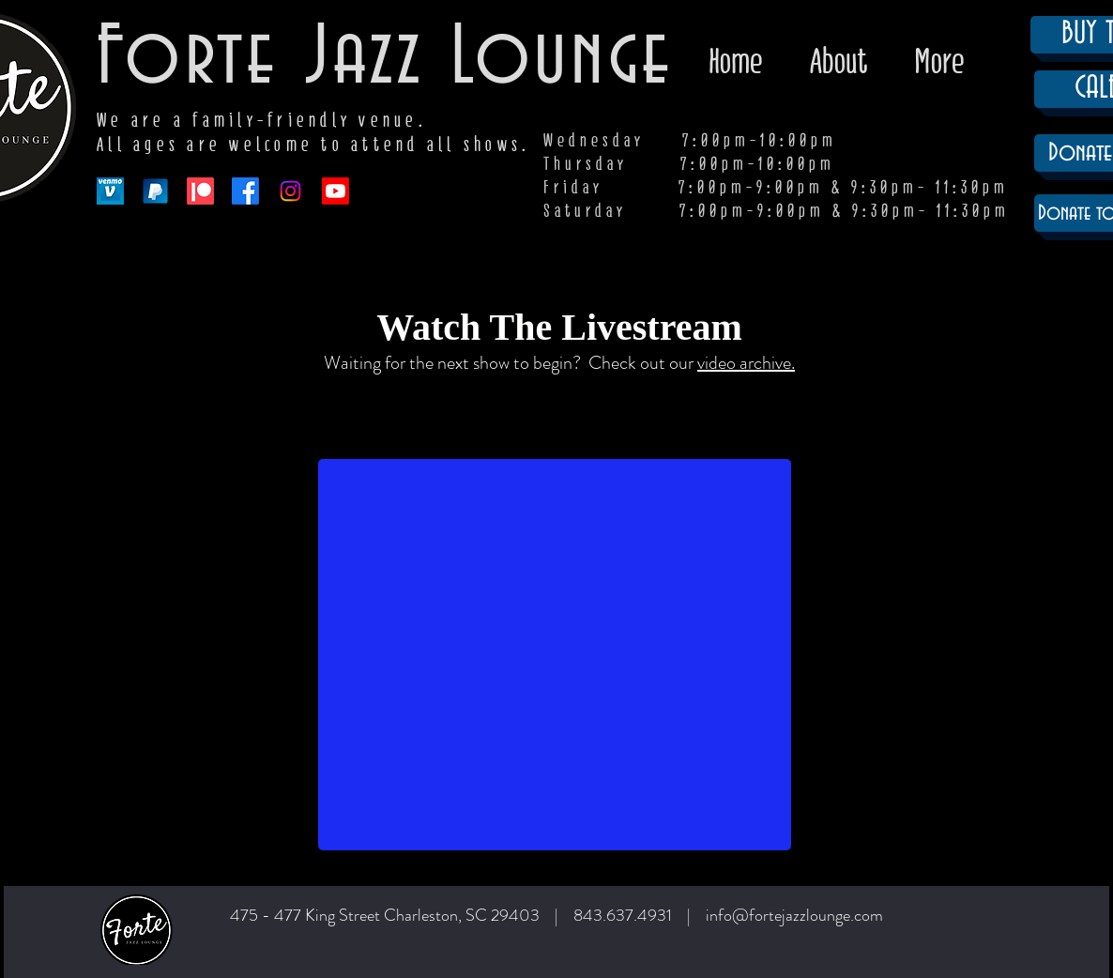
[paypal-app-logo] (155, 191)
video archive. (746, 362)
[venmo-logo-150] (110, 191)
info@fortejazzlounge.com (794, 915)
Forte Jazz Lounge (385, 59)
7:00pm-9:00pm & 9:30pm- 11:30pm (844, 210)
